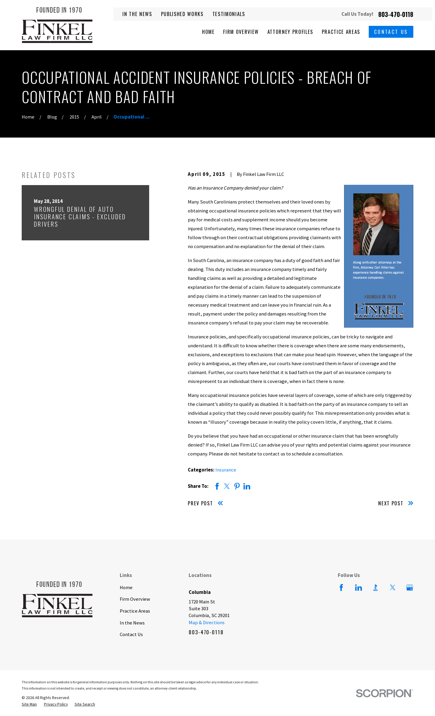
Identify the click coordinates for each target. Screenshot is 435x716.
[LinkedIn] (358, 587)
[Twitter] (392, 587)
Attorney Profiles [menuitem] (290, 31)
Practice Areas (135, 611)
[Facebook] (341, 587)
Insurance (225, 470)
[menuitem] (29, 704)
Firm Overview (135, 599)
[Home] (57, 25)
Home (126, 587)
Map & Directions (207, 622)
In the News (137, 14)
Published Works (182, 14)
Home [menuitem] (208, 31)
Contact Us (391, 31)
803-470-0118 (395, 14)
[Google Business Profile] (409, 587)
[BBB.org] (375, 587)
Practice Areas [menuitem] (341, 31)
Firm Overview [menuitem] (241, 31)
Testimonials (228, 14)
